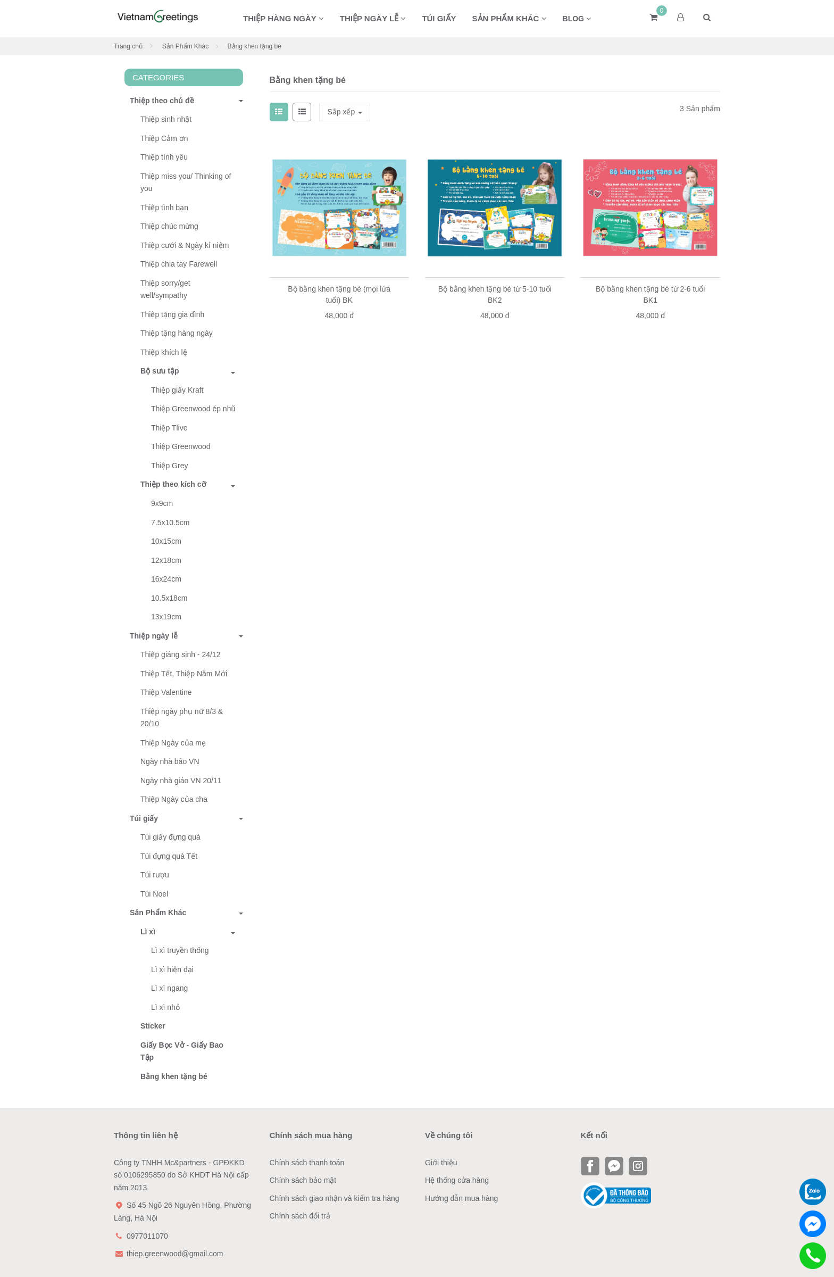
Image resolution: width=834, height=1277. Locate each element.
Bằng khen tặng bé (173, 1076)
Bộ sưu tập (159, 371)
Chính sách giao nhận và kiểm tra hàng (334, 1198)
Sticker (152, 1026)
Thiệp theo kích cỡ (173, 484)
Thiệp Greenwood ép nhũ (193, 408)
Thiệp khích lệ (163, 352)
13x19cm (166, 616)
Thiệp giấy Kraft (177, 390)
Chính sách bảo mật (303, 1180)
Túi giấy (439, 18)
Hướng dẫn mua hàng (461, 1198)
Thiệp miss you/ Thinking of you (185, 182)
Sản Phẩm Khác (185, 46)
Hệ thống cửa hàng (457, 1180)
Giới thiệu (441, 1162)
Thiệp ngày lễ (373, 18)
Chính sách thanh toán (307, 1162)
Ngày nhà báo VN (169, 761)
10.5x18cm (169, 598)
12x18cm (166, 560)
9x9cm (162, 503)
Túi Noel (154, 894)
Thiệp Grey (169, 465)
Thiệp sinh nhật (165, 119)
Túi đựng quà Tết (168, 856)
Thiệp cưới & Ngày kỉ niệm (184, 245)
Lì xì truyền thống (180, 950)
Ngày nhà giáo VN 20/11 (181, 780)
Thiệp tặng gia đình (172, 314)
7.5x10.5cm (170, 522)
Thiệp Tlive (169, 428)
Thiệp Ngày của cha (173, 799)
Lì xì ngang (169, 988)
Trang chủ (128, 46)
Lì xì (147, 931)
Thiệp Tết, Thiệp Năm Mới (183, 673)
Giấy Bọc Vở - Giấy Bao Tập (181, 1051)
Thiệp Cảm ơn (164, 138)
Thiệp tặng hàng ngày (176, 333)
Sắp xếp (344, 111)
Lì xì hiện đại (172, 969)
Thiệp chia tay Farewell (178, 264)
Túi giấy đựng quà (170, 837)
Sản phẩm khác (509, 18)
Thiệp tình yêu (164, 157)
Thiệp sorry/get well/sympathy (165, 289)
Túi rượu (154, 874)
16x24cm (166, 579)
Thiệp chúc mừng (169, 226)
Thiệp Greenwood (181, 446)
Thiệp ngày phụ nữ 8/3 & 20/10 (181, 717)
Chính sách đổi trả (300, 1216)
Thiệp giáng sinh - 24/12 (180, 654)
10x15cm (166, 541)
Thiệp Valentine (165, 692)
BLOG (577, 18)
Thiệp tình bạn (164, 207)
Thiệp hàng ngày (283, 18)
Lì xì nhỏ (165, 1007)
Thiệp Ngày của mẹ (173, 743)
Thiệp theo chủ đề (159, 100)
